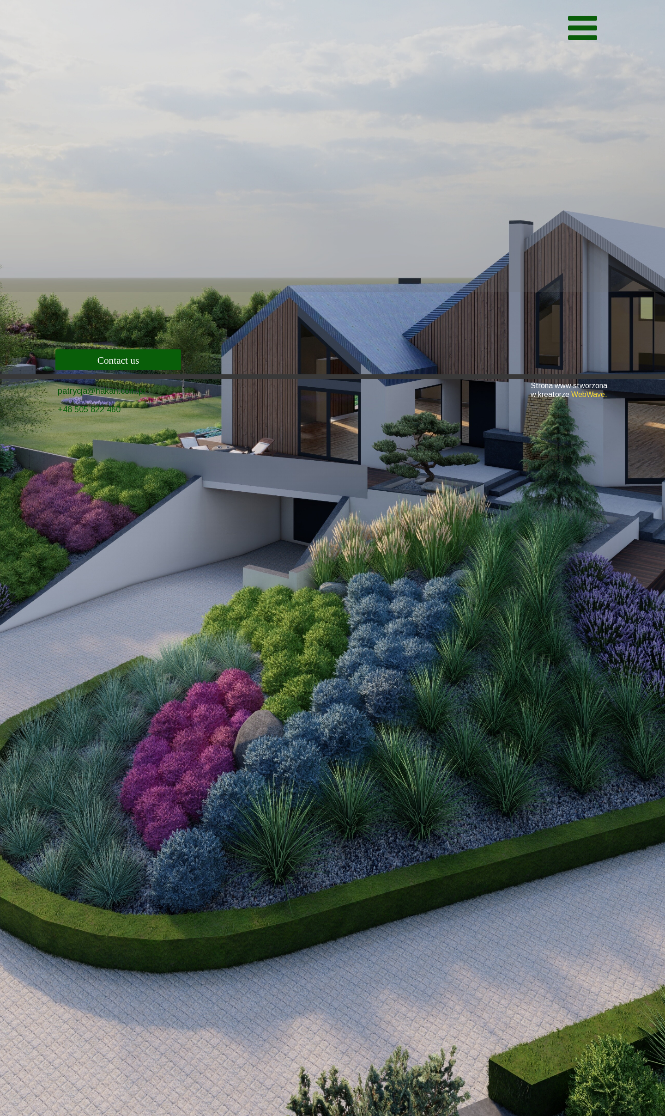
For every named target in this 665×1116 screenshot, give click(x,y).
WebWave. (589, 394)
